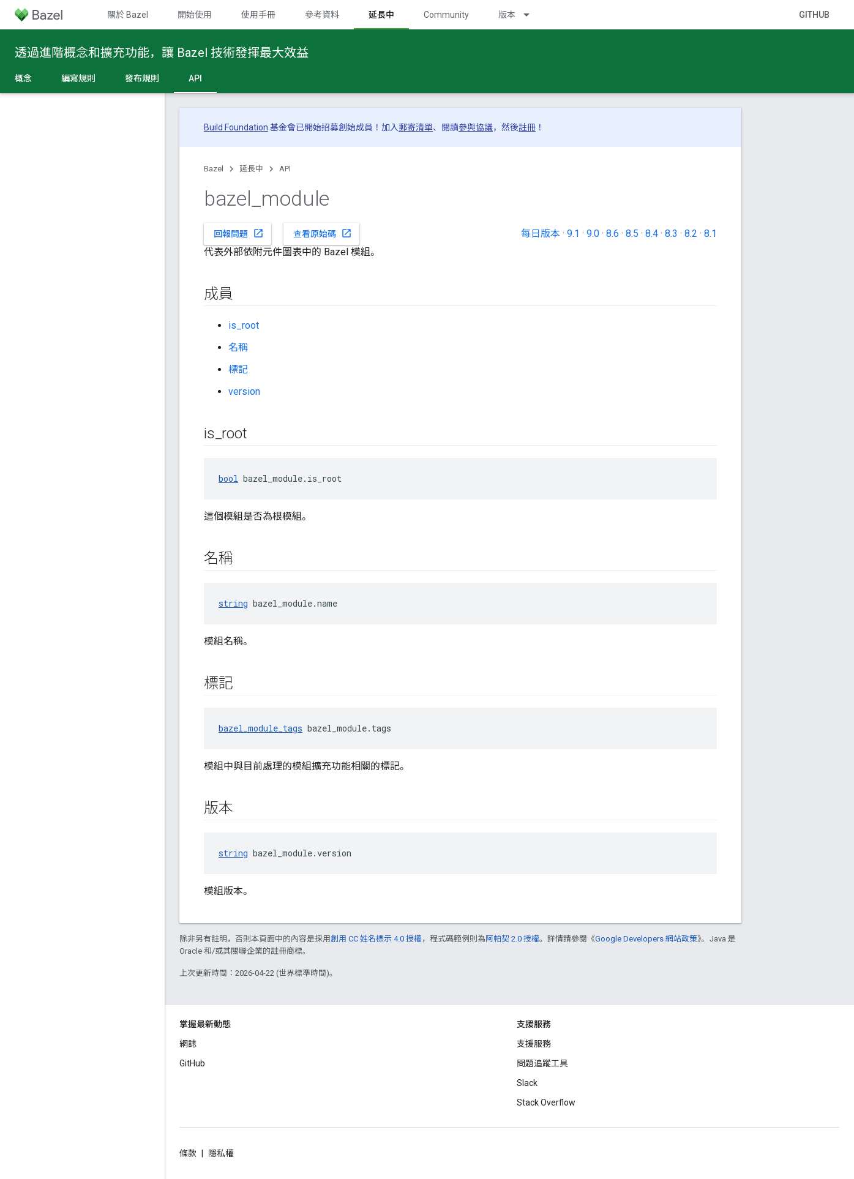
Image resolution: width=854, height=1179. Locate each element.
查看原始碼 (322, 233)
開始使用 (195, 15)
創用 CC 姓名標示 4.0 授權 (376, 938)
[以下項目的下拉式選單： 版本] (532, 14)
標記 (238, 369)
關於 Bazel (127, 15)
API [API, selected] (195, 78)
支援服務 (534, 1044)
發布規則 (142, 78)
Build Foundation (236, 127)
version (244, 391)
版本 (506, 15)
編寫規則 (78, 78)
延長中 (251, 168)
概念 (23, 78)
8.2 (690, 233)
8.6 (612, 233)
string (233, 603)
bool (228, 478)
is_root (243, 325)
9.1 (573, 233)
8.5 (632, 233)
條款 (188, 1153)
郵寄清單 (416, 127)
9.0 (592, 233)
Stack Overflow (546, 1102)
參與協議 (476, 127)
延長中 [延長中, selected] (381, 15)
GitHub (814, 15)
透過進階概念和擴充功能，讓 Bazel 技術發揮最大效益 (162, 52)
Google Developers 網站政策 (646, 938)
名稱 (238, 347)
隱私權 (221, 1153)
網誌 (188, 1044)
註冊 (527, 127)
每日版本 (540, 233)
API (285, 168)
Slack (527, 1083)
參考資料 (322, 15)
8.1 (710, 233)
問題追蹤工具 (542, 1063)
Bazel (213, 168)
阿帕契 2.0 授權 (512, 938)
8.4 (651, 233)
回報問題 (239, 233)
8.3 (671, 233)
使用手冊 (258, 15)
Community (446, 15)
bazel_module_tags (260, 728)
